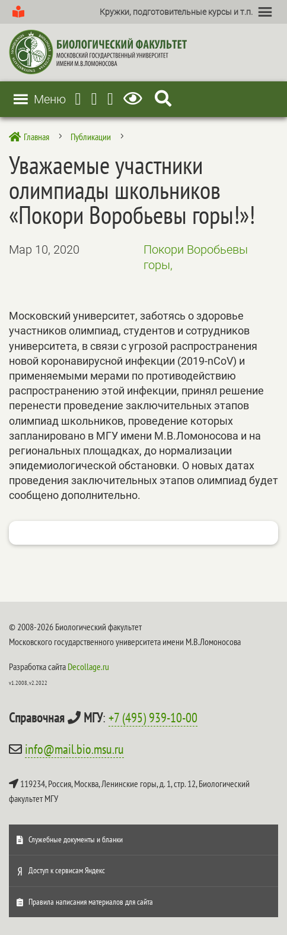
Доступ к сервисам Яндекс (66, 870)
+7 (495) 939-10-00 (153, 717)
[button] (176, 12)
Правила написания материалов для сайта (90, 901)
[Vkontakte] (110, 99)
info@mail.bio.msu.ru (74, 749)
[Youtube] (94, 99)
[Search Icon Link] (163, 99)
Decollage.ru (88, 666)
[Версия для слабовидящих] (135, 99)
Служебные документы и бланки (75, 839)
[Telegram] (78, 99)
